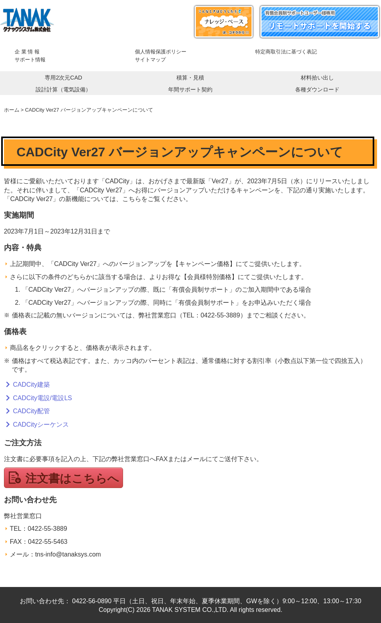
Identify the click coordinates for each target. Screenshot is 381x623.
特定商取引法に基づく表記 (286, 52)
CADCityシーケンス (41, 424)
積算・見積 (190, 77)
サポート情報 (30, 60)
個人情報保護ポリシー (160, 52)
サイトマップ (150, 60)
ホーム (11, 110)
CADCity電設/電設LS (42, 398)
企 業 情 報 (27, 52)
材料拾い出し (317, 77)
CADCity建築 (31, 384)
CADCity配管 (31, 411)
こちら (131, 199)
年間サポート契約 (190, 89)
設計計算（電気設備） (63, 89)
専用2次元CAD (63, 77)
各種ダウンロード (317, 89)
